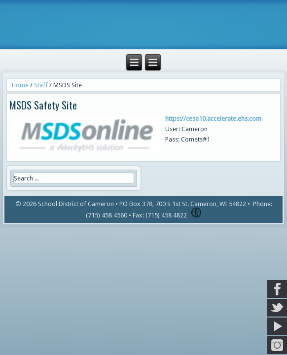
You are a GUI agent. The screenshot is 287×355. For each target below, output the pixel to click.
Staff (41, 85)
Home (20, 85)
